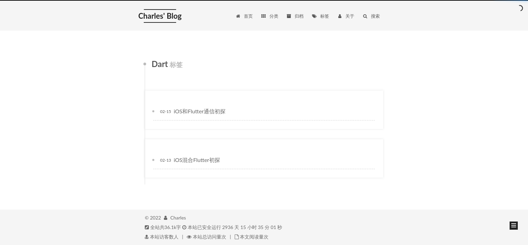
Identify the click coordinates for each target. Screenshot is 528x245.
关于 (345, 16)
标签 (320, 16)
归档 (295, 16)
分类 (269, 16)
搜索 (371, 16)
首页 (244, 16)
